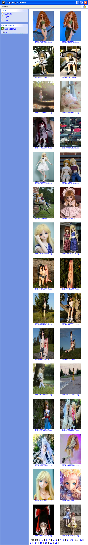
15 (41, 542)
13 (31, 542)
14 (36, 542)
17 (50, 542)
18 (55, 542)
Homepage (5, 6)
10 (71, 540)
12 (81, 540)
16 (46, 542)
